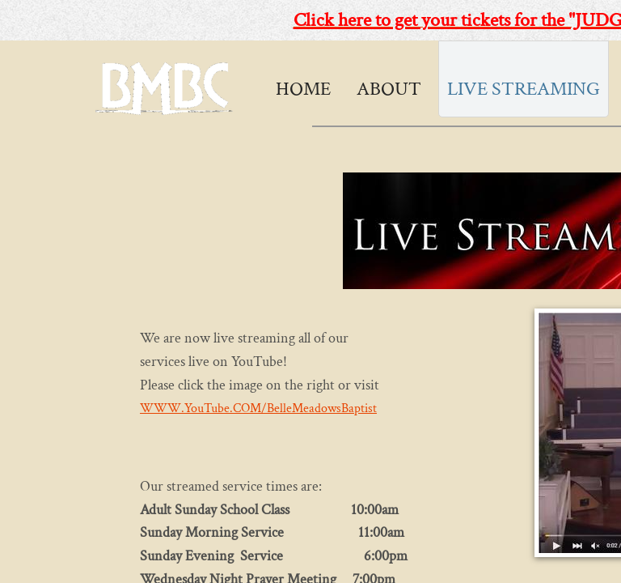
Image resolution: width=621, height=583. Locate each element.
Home (303, 88)
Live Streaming (523, 88)
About (389, 88)
